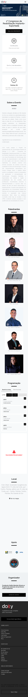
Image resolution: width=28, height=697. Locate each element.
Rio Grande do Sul (5, 648)
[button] (25, 398)
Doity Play (3, 631)
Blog (2, 638)
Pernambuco (4, 660)
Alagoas (3, 659)
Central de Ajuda (5, 670)
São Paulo (3, 650)
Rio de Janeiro (4, 652)
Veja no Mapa (14, 692)
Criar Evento (4, 635)
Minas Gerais (4, 653)
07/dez (15, 395)
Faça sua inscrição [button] (14, 31)
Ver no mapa (14, 498)
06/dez (9, 395)
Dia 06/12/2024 (6, 389)
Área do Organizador (6, 637)
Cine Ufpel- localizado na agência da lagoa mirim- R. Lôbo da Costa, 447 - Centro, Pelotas (14, 89)
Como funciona (4, 630)
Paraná (2, 657)
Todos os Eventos (5, 633)
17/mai (3, 395)
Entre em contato (14, 594)
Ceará (2, 655)
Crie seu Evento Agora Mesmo (14, 619)
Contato (3, 674)
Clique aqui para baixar (14, 48)
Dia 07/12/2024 (17, 389)
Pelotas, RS (14, 85)
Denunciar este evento (6, 672)
